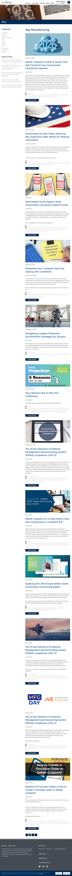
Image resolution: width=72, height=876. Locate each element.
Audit (42, 481)
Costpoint (59, 94)
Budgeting (4, 36)
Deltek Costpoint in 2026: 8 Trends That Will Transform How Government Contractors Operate (12, 67)
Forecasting (44, 163)
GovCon (30, 161)
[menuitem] (28, 3)
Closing (41, 296)
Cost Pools (65, 294)
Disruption (50, 609)
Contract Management (31, 164)
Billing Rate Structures (61, 411)
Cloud (3, 39)
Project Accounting (44, 294)
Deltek (29, 93)
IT (45, 228)
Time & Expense (50, 545)
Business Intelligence (39, 408)
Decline (66, 873)
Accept (58, 873)
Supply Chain (44, 609)
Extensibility (33, 96)
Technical (57, 823)
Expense (66, 823)
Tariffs (54, 96)
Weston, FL (49, 849)
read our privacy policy (24, 873)
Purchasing (52, 823)
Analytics (4, 34)
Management (5, 48)
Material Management (46, 354)
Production (55, 354)
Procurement (48, 164)
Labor (51, 608)
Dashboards (44, 94)
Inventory (52, 294)
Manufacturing (48, 96)
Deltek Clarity (59, 229)
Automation (41, 96)
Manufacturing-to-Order (54, 480)
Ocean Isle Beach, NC (60, 849)
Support (46, 543)
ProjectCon (36, 356)
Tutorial (47, 823)
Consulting (33, 410)
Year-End (37, 296)
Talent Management (52, 228)
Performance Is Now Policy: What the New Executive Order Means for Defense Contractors (12, 74)
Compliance (37, 94)
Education (27, 410)
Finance (30, 228)
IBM (3, 47)
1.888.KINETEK (60, 1)
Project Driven (46, 411)
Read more (32, 100)
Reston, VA (42, 849)
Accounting (31, 94)
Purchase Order (29, 825)
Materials (45, 480)
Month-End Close (29, 296)
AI (37, 96)
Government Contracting (53, 163)
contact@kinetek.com (45, 862)
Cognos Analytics (29, 411)
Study (44, 608)
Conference (51, 410)
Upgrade (27, 546)
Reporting (54, 94)
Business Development (34, 229)
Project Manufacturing (64, 354)
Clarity (26, 229)
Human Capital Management (48, 229)
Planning (49, 94)
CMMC (34, 231)
